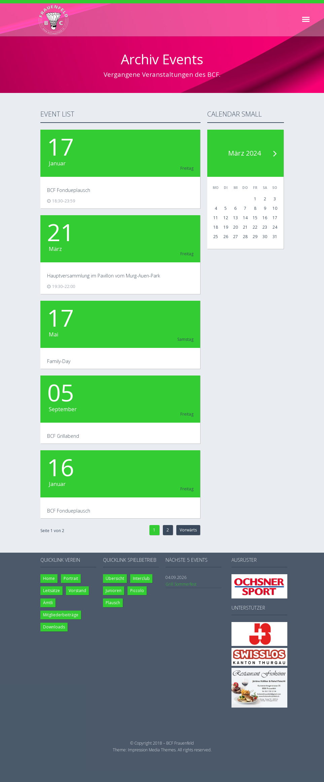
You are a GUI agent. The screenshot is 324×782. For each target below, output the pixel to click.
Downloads (54, 627)
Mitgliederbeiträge (60, 615)
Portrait (71, 578)
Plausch (113, 603)
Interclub (141, 578)
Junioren (113, 590)
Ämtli (48, 603)
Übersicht (115, 578)
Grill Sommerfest (181, 584)
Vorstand (77, 590)
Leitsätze (51, 590)
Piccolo (137, 590)
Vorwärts (188, 530)
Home (49, 578)
